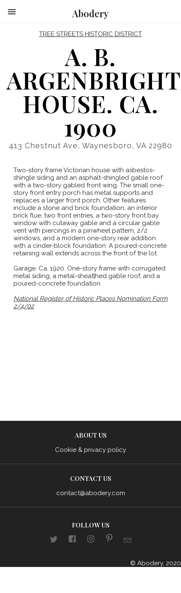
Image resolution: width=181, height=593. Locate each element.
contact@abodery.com (90, 493)
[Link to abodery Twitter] (53, 540)
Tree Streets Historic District (90, 34)
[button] (12, 12)
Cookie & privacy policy (90, 450)
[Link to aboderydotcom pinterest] (109, 539)
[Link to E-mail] (127, 541)
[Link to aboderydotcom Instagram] (90, 540)
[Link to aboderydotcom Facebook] (72, 540)
